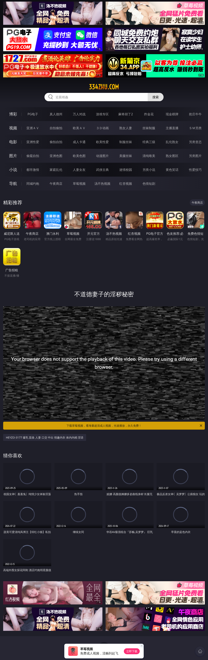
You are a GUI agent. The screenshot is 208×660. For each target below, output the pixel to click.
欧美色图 (79, 156)
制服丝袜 (125, 142)
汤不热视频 (102, 183)
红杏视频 (125, 183)
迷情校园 (125, 169)
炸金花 (149, 114)
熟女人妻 (125, 128)
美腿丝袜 (125, 156)
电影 (13, 141)
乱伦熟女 (172, 142)
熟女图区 (172, 156)
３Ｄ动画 (102, 128)
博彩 (13, 114)
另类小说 (149, 169)
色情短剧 (149, 183)
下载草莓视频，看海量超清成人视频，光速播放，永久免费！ (134, 425)
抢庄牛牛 (195, 114)
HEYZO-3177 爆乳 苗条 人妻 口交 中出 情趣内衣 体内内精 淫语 (45, 437)
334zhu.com (104, 87)
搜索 (155, 97)
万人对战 (79, 114)
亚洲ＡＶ (32, 128)
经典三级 (149, 142)
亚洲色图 (56, 156)
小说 (13, 169)
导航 (13, 183)
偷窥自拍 (32, 156)
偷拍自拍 (56, 142)
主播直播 (172, 128)
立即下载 (131, 651)
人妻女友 (79, 169)
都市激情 (32, 169)
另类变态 (195, 142)
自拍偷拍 (56, 128)
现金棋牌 (172, 114)
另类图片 (195, 156)
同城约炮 (32, 183)
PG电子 (33, 114)
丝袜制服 (149, 128)
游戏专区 (102, 114)
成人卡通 (79, 142)
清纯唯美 (149, 156)
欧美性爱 (102, 142)
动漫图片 (102, 156)
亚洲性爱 (32, 142)
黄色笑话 (172, 169)
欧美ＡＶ (79, 128)
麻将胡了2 (125, 114)
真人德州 (56, 114)
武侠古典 (102, 169)
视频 (13, 128)
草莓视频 (79, 183)
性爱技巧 (195, 169)
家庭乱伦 (56, 169)
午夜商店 (56, 183)
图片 (13, 155)
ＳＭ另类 (195, 128)
